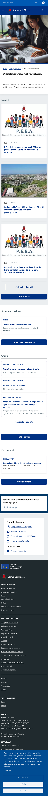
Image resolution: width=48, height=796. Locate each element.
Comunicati (5, 685)
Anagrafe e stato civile (9, 622)
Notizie (4, 682)
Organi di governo (8, 588)
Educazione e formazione (10, 648)
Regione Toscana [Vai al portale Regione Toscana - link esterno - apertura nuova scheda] (8, 3)
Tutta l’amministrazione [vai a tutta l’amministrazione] (24, 342)
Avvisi (3, 689)
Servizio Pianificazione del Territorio (17, 324)
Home (5, 68)
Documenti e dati (7, 610)
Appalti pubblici (7, 637)
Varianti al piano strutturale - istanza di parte (21, 369)
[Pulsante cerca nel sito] (42, 10)
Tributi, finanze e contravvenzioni (13, 655)
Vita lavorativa (6, 629)
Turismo (4, 640)
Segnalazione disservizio (10, 745)
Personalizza (23, 777)
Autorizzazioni (6, 666)
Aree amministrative (9, 592)
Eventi (3, 705)
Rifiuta (23, 784)
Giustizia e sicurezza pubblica (12, 651)
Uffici (3, 595)
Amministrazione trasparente (12, 749)
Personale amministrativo (11, 606)
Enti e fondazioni (7, 599)
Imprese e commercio (9, 633)
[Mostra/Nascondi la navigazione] (2, 10)
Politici (3, 602)
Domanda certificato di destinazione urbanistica (22, 463)
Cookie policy (8, 770)
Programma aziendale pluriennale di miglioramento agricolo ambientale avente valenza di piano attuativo (23, 404)
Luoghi (3, 702)
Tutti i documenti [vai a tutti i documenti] (24, 481)
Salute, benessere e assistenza (12, 662)
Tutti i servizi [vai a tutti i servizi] (24, 436)
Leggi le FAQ (6, 741)
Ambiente (5, 658)
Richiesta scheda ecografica (14, 385)
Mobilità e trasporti (8, 644)
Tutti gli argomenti (15, 68)
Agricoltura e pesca (8, 669)
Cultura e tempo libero (9, 626)
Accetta (23, 791)
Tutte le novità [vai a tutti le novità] (24, 296)
